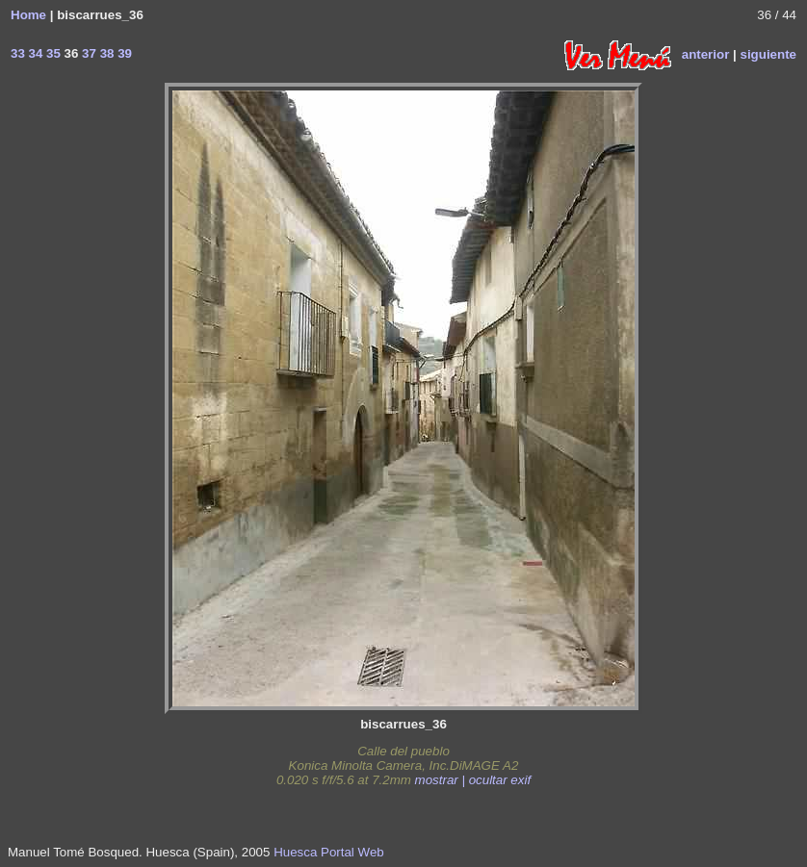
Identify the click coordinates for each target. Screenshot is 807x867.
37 (87, 53)
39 (123, 53)
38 (105, 53)
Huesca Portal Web (328, 852)
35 (51, 53)
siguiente (768, 53)
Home (28, 15)
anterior (706, 53)
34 (34, 53)
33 (18, 53)
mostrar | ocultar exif (473, 780)
